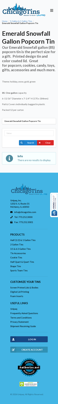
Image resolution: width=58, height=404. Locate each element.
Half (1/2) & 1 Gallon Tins (23, 240)
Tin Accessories (18, 253)
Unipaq (13, 309)
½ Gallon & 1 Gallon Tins (21, 21)
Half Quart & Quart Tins (22, 262)
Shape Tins (15, 266)
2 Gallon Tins (16, 244)
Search (26, 142)
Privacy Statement (19, 322)
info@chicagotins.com (25, 212)
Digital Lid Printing (19, 291)
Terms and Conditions (21, 317)
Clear (44, 142)
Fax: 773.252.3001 (23, 222)
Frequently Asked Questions (24, 313)
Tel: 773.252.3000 (23, 217)
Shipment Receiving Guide (23, 326)
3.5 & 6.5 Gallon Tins (20, 249)
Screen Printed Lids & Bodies (24, 287)
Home (4, 21)
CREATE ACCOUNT (26, 350)
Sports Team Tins (19, 270)
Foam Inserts (16, 296)
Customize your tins (25, 281)
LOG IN (23, 339)
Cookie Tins (16, 257)
